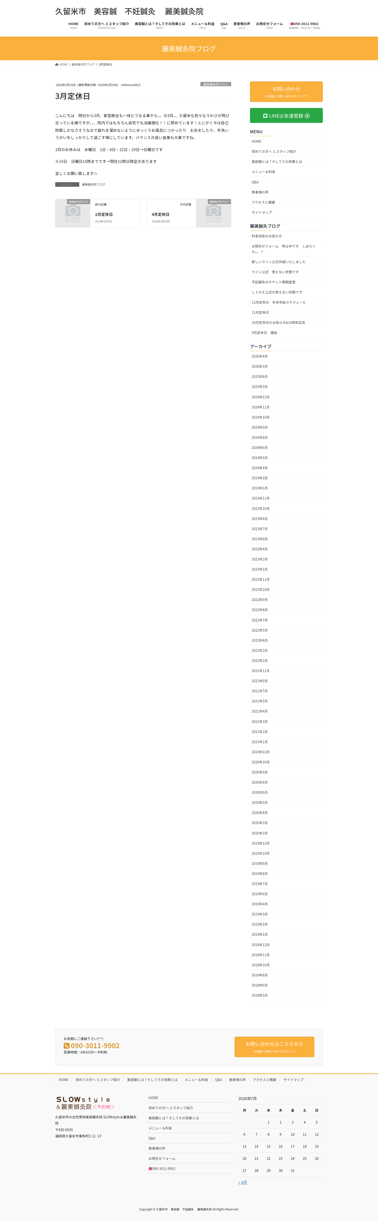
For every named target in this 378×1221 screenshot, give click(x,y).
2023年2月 (260, 559)
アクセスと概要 (263, 202)
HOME (256, 141)
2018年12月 (261, 944)
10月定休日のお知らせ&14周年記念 (278, 322)
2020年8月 (260, 782)
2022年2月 (260, 660)
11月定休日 (260, 312)
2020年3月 (260, 822)
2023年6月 (260, 538)
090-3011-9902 (162, 1168)
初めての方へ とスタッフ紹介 (274, 151)
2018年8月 (260, 975)
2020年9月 (260, 772)
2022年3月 (260, 650)
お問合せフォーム (162, 1158)
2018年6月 (260, 985)
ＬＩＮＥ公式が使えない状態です (277, 292)
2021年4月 (260, 711)
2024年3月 (260, 477)
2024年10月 (261, 417)
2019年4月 (260, 903)
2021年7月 (260, 690)
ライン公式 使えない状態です (275, 271)
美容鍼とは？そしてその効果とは (277, 161)
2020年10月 (261, 762)
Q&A (255, 182)
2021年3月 (260, 721)
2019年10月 (261, 853)
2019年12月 (261, 843)
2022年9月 (260, 599)
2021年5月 (260, 701)
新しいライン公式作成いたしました (279, 261)
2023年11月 (261, 498)
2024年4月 (260, 467)
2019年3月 (260, 914)
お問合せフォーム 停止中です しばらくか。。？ (284, 249)
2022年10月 (261, 589)
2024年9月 (260, 427)
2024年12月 (261, 396)
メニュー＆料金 (263, 171)
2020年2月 (260, 833)
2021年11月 (261, 670)
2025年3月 (260, 386)
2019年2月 (260, 924)
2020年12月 (261, 751)
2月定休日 (104, 214)
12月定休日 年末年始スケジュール (279, 302)
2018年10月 (261, 964)
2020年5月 (260, 802)
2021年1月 (260, 741)
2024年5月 (260, 457)
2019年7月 (260, 883)
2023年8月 (260, 518)
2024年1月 (260, 488)
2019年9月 (260, 863)
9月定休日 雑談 (264, 332)
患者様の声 (260, 192)
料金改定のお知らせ (267, 236)
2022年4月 (260, 640)
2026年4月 (260, 356)
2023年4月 (260, 549)
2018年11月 (261, 954)
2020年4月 (260, 812)
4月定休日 (160, 214)
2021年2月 (260, 731)
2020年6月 (260, 792)
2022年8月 (260, 609)
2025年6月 (260, 376)
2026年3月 (260, 366)
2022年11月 (261, 579)
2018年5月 (260, 995)
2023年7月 (260, 528)
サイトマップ (262, 212)
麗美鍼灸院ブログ (215, 84)
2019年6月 (260, 893)
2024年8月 (260, 437)
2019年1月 (260, 934)
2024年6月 (260, 447)
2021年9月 (260, 680)
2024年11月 (261, 407)
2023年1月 (260, 569)
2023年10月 (261, 508)
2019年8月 (260, 873)
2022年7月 (260, 620)
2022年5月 (260, 630)
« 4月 (242, 1182)
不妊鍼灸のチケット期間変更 (274, 282)
